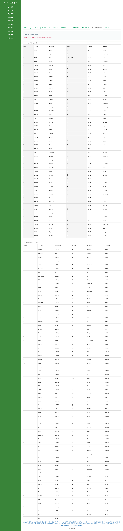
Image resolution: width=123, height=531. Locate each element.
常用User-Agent (28, 28)
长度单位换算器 (49, 523)
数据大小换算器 (98, 522)
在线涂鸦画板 (86, 523)
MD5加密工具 (64, 522)
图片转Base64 (89, 522)
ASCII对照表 (85, 28)
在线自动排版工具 (28, 522)
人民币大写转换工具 (30, 523)
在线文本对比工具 (96, 523)
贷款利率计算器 (46, 522)
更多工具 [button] (107, 28)
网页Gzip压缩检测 (77, 525)
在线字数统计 (37, 522)
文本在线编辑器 (108, 522)
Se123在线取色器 (65, 523)
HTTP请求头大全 (65, 28)
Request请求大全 (53, 28)
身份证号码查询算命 (66, 525)
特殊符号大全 (105, 523)
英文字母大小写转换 (76, 523)
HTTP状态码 (76, 28)
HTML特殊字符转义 (97, 28)
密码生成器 (82, 522)
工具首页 (13, 3)
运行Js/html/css (56, 522)
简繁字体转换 (116, 522)
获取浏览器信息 (73, 522)
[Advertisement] (72, 13)
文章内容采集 (40, 523)
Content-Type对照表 (40, 28)
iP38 (6, 3)
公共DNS (57, 523)
